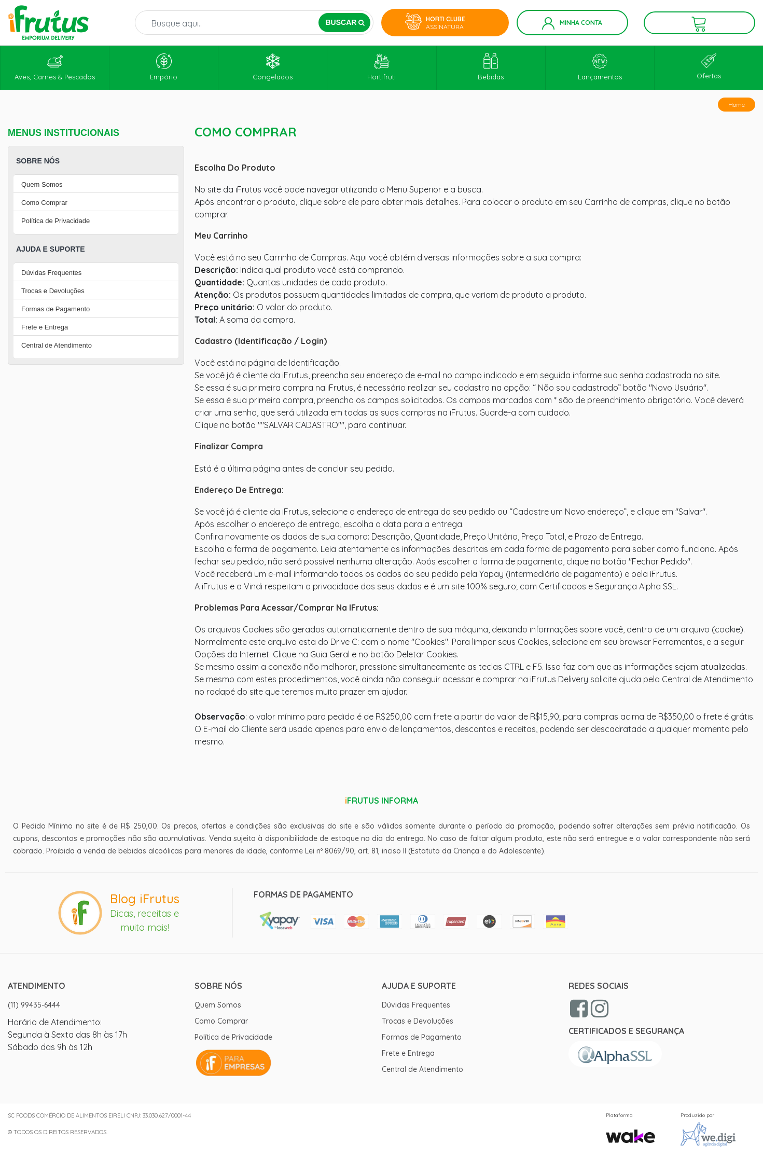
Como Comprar (44, 202)
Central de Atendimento (56, 345)
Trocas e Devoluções (53, 291)
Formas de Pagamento (55, 309)
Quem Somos (41, 184)
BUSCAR (345, 22)
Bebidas (491, 67)
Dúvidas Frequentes (51, 273)
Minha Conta (572, 23)
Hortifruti (381, 67)
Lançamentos (600, 67)
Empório (163, 67)
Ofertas (709, 66)
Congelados (273, 67)
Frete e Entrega (44, 327)
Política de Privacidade (55, 221)
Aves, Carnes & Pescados (55, 67)
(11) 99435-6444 (34, 1005)
